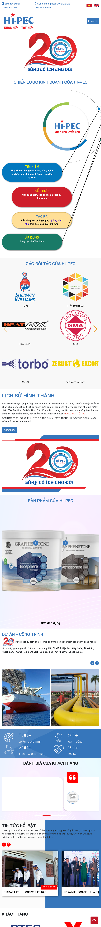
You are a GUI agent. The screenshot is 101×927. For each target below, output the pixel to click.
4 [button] (57, 903)
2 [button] (48, 903)
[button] (95, 329)
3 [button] (53, 903)
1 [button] (43, 903)
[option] (30, 873)
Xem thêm (9, 429)
